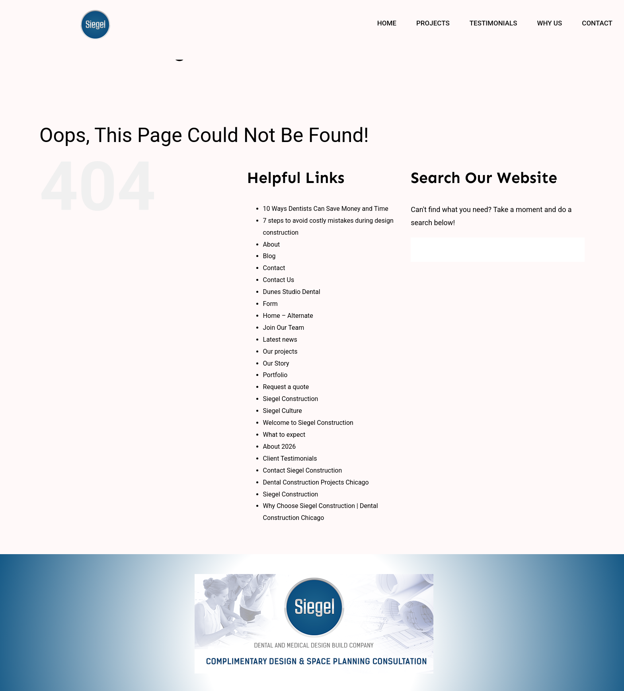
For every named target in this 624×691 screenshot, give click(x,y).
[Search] (423, 249)
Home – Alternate (288, 315)
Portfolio (275, 375)
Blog (269, 256)
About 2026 (279, 446)
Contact (274, 268)
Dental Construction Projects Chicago (316, 482)
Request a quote (286, 387)
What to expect (284, 434)
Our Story (276, 363)
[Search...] (498, 249)
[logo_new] (314, 577)
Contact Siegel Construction (302, 470)
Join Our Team (283, 327)
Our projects (280, 351)
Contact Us (278, 280)
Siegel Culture (282, 411)
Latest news (280, 339)
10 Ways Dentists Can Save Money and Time (325, 208)
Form (270, 304)
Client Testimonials (290, 458)
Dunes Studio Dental (291, 292)
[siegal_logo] (95, 13)
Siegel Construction (290, 399)
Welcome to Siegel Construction (308, 422)
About (271, 244)
